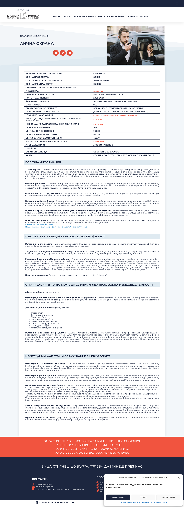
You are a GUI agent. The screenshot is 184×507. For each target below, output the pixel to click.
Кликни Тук (100, 91)
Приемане (118, 497)
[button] (179, 477)
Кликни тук (100, 121)
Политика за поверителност (154, 503)
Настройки (168, 497)
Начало (57, 16)
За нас (67, 16)
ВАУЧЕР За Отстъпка (98, 16)
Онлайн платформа (123, 16)
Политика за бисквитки (128, 503)
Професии (79, 16)
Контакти (142, 16)
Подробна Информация (34, 36)
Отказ (143, 497)
